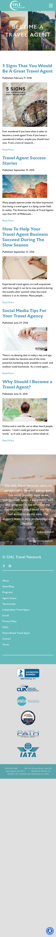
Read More (8, 149)
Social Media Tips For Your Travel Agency (24, 313)
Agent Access (9, 598)
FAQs (5, 627)
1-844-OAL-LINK (11, 768)
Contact (6, 638)
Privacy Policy (9, 621)
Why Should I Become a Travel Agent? (27, 384)
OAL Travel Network (17, 5)
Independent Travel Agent (16, 609)
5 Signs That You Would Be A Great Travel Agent (27, 68)
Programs (7, 592)
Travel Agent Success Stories (24, 160)
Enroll (5, 615)
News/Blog (8, 586)
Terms (5, 644)
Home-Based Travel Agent (16, 633)
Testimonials (9, 604)
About (5, 580)
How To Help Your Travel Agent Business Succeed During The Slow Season (25, 237)
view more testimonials (41, 540)
